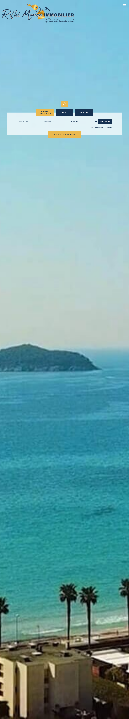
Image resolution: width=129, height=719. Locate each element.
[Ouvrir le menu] (125, 5)
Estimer (84, 112)
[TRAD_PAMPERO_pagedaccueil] (38, 22)
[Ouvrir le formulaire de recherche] (105, 121)
